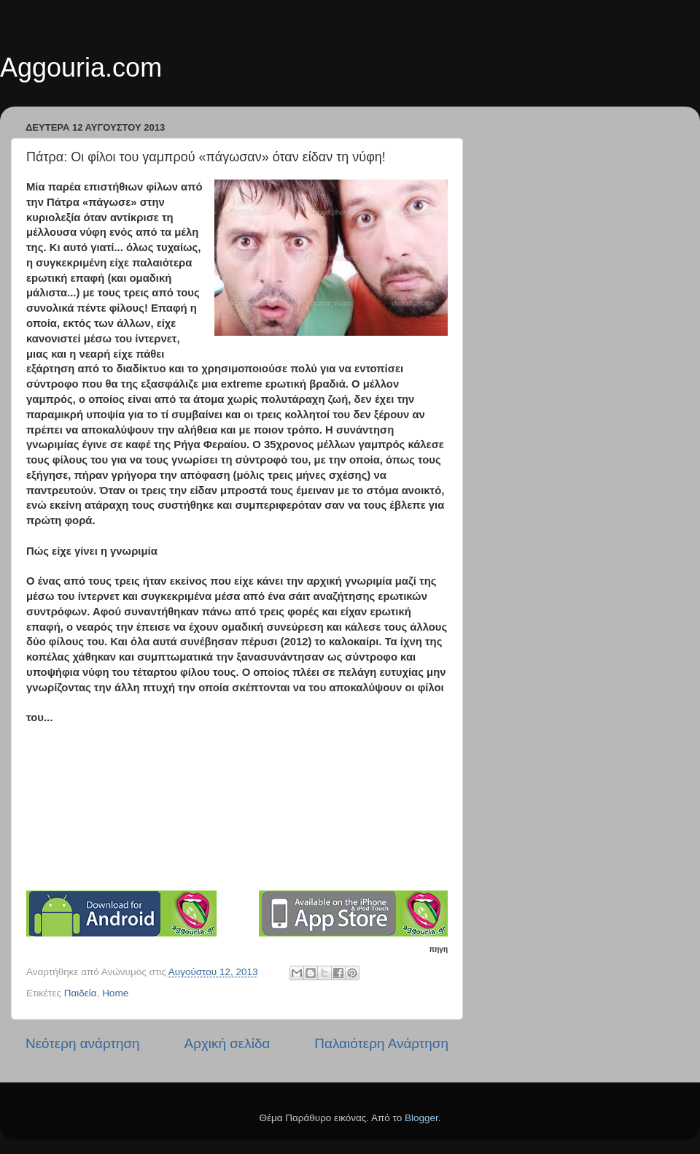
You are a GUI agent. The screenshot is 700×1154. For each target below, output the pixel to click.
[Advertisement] (245, 798)
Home (115, 993)
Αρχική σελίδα (227, 1043)
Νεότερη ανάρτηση (83, 1043)
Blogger (421, 1117)
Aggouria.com (81, 67)
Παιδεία (80, 993)
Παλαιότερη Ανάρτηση (381, 1043)
